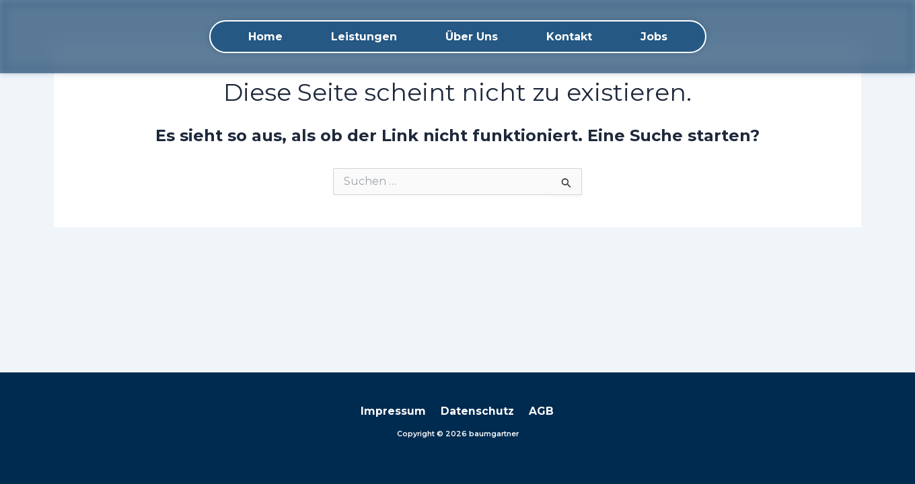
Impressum (397, 411)
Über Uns (471, 36)
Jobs (653, 36)
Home (265, 36)
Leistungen (364, 36)
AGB (537, 411)
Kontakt (569, 36)
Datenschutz (478, 411)
